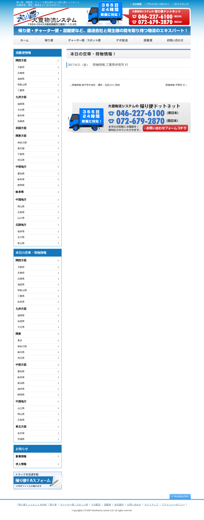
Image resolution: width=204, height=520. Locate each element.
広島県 (21, 212)
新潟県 (21, 383)
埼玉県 (21, 160)
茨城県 (21, 439)
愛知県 (21, 173)
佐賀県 (21, 321)
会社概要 (136, 4)
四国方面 (21, 128)
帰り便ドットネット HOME (25, 40)
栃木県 (21, 352)
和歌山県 (22, 84)
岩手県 (21, 433)
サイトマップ (181, 4)
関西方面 (21, 60)
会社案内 (119, 504)
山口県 (21, 218)
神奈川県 (22, 142)
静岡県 (21, 185)
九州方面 (21, 97)
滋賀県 (21, 78)
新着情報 (21, 456)
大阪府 (21, 67)
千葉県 (21, 154)
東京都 (21, 148)
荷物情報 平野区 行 (175, 85)
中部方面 (21, 364)
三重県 (21, 90)
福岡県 (21, 104)
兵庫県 (21, 73)
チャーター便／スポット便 (84, 40)
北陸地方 (21, 224)
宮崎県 (21, 121)
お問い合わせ (176, 40)
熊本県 (21, 115)
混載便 (148, 40)
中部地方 (21, 166)
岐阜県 (21, 179)
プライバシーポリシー (157, 4)
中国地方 (21, 199)
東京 (20, 340)
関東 (18, 333)
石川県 (21, 237)
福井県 (21, 231)
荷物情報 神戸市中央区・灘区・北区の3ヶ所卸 (96, 85)
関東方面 (21, 135)
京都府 (21, 272)
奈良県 (21, 301)
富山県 (21, 243)
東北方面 (21, 426)
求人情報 (21, 464)
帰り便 (49, 40)
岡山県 (21, 206)
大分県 (21, 109)
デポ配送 (122, 40)
